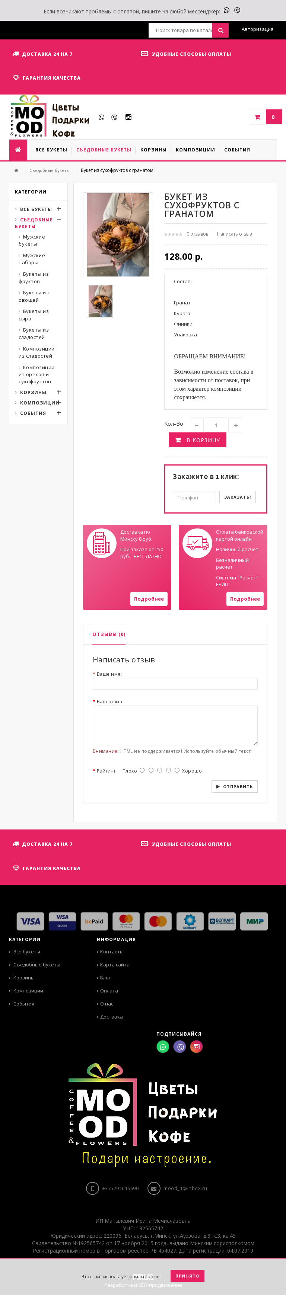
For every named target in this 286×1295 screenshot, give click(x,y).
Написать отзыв (234, 234)
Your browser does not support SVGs (101, 543)
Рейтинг (106, 771)
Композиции (40, 403)
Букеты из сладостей (34, 333)
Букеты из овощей (34, 296)
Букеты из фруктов (34, 278)
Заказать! (237, 497)
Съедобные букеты (49, 170)
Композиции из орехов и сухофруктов (37, 374)
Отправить (238, 786)
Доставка (111, 1016)
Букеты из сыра (34, 315)
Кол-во (173, 423)
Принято (187, 1276)
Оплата (109, 990)
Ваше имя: (109, 674)
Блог (105, 977)
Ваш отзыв (109, 701)
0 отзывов (197, 234)
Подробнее (149, 598)
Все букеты (36, 209)
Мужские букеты (32, 240)
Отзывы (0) (108, 634)
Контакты (112, 951)
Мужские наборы (32, 259)
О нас (106, 1003)
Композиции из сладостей (37, 352)
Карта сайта (115, 964)
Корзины (33, 392)
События (33, 413)
